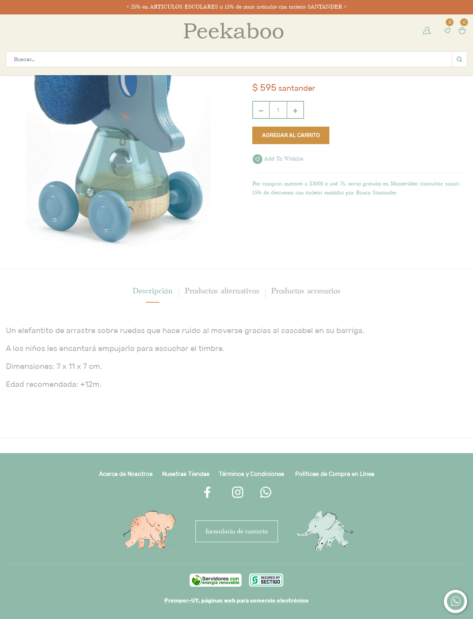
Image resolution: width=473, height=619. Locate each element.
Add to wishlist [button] (278, 159)
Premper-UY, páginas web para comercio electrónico (236, 600)
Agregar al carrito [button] (291, 135)
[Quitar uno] (261, 110)
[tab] (152, 290)
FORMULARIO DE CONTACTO (237, 531)
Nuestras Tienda (184, 474)
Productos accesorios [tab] (306, 290)
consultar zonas (439, 184)
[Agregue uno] (295, 110)
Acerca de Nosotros (126, 474)
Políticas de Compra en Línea (334, 474)
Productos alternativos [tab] (222, 290)
